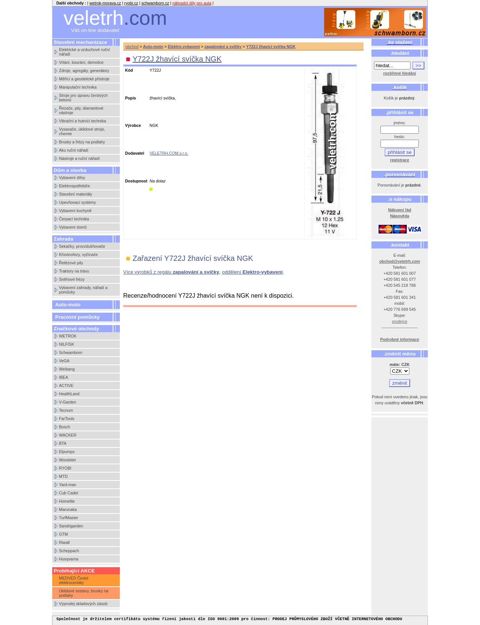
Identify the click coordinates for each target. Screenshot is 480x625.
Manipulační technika (78, 87)
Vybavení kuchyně (75, 210)
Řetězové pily (71, 263)
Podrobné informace (399, 339)
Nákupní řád (399, 210)
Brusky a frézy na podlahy (82, 142)
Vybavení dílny (72, 177)
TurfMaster (68, 517)
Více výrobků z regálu (171, 272)
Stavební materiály (75, 194)
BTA (62, 443)
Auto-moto (67, 304)
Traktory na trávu (74, 271)
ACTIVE (66, 385)
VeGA (64, 360)
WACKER (67, 435)
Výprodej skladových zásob (83, 603)
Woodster (67, 460)
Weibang (67, 369)
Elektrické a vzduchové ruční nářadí (84, 51)
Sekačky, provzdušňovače (82, 246)
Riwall (64, 542)
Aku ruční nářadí (73, 150)
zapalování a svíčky (223, 46)
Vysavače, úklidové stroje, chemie (82, 131)
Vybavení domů (73, 227)
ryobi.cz (131, 3)
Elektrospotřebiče (74, 186)
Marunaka (68, 509)
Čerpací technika (74, 219)
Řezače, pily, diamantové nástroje (81, 110)
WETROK (68, 336)
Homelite (67, 501)
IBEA (63, 377)
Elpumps (66, 451)
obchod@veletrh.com (399, 261)
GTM (63, 534)
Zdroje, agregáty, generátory (84, 70)
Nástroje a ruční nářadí (79, 158)
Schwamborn (70, 352)
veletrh (115, 18)
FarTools (66, 418)
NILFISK (66, 344)
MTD (63, 476)
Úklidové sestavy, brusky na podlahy (83, 593)
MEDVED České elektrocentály (74, 580)
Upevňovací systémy (77, 202)
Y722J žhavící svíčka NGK (271, 46)
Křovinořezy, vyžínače (78, 254)
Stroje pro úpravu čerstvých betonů (83, 97)
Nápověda (399, 216)
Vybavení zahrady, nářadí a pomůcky (83, 289)
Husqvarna (68, 559)
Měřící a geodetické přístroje (84, 79)
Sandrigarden (71, 526)
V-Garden (67, 402)
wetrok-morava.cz (105, 3)
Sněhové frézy (72, 279)
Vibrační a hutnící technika (82, 121)
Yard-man (67, 484)
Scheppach (69, 550)
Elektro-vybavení (184, 46)
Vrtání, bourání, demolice (81, 62)
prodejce (400, 321)
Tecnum (66, 410)
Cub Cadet (68, 493)
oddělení (252, 272)
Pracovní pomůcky (77, 317)
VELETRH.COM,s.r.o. (168, 153)
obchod (132, 46)
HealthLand (69, 394)
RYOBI (65, 468)
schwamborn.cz (155, 3)
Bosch (64, 427)
